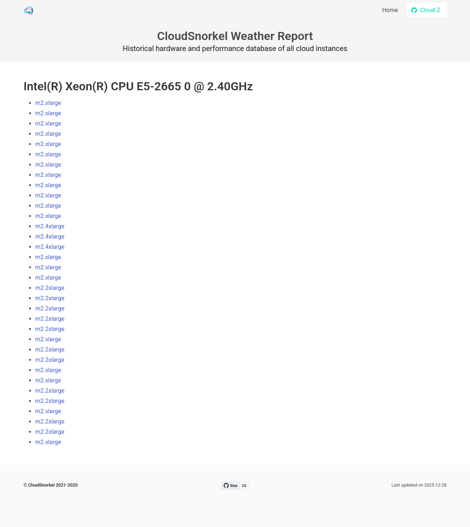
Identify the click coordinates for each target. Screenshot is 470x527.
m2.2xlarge (50, 287)
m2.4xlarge (50, 226)
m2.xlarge (48, 102)
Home (390, 10)
